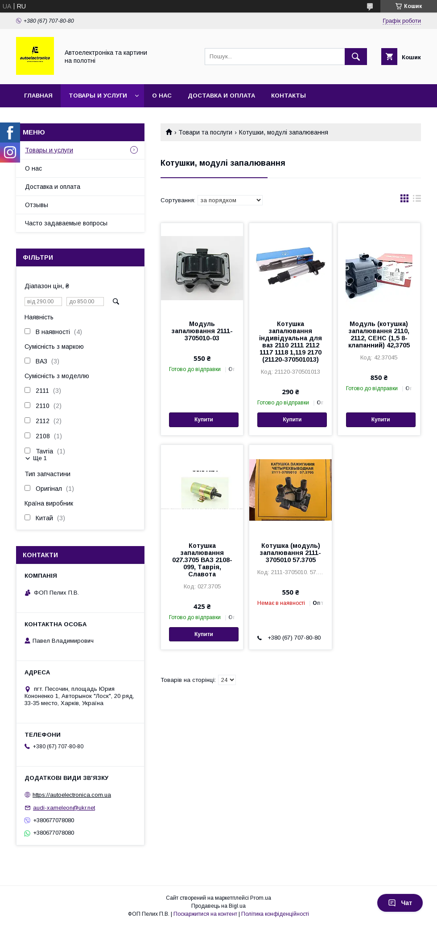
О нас (162, 95)
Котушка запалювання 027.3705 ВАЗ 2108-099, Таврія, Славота (202, 560)
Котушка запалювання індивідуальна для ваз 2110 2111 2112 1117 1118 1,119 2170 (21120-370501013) (290, 341)
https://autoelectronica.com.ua (72, 794)
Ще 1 (40, 458)
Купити (203, 419)
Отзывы (36, 204)
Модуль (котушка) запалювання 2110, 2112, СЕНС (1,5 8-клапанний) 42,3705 (379, 334)
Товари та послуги (205, 132)
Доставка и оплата (221, 95)
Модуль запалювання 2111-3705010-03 (202, 331)
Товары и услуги (98, 95)
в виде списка (417, 200)
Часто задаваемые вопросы (66, 223)
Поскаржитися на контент (205, 914)
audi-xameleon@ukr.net (64, 807)
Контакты (288, 95)
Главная (38, 95)
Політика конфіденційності (275, 914)
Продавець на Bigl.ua (218, 906)
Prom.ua (260, 898)
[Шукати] (356, 56)
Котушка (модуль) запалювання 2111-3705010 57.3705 (290, 552)
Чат (400, 903)
